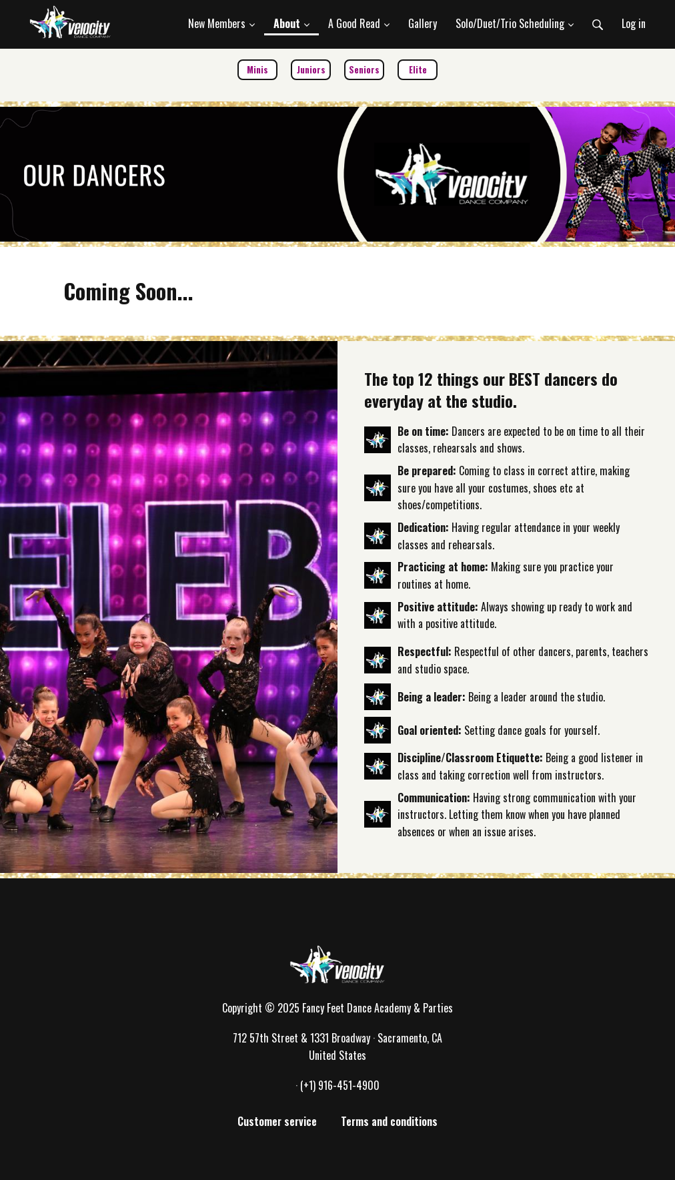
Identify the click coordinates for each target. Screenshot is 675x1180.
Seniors (364, 69)
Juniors (311, 69)
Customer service (277, 1121)
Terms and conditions (389, 1121)
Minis (257, 69)
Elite (418, 69)
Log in (634, 23)
